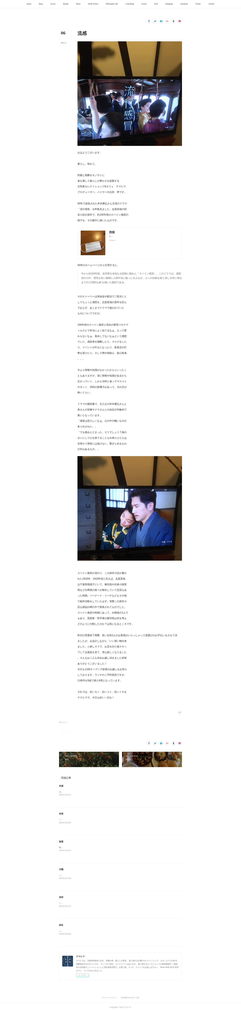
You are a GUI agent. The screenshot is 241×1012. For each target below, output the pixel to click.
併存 (61, 897)
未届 (61, 786)
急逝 (61, 841)
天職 (61, 869)
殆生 (61, 925)
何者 (61, 813)
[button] (29, 4)
